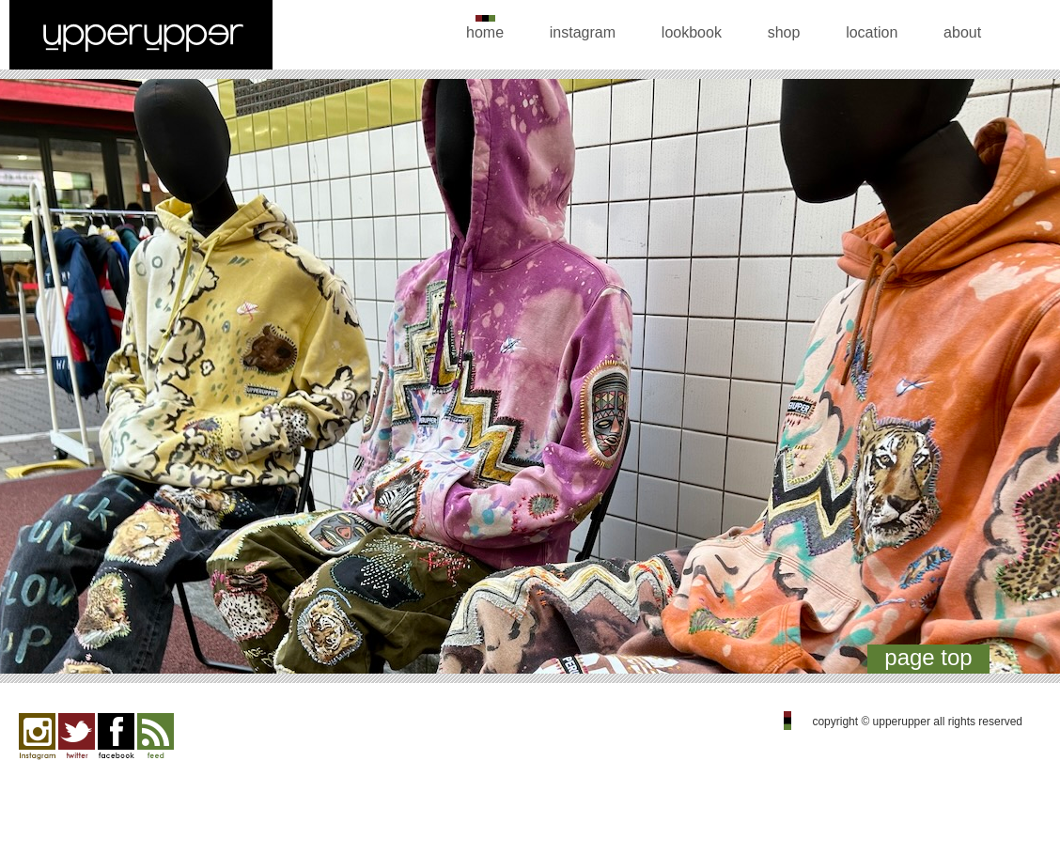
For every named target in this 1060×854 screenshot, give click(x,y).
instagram (583, 32)
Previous (36, 381)
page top (928, 657)
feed (155, 736)
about (962, 32)
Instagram (37, 736)
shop (784, 32)
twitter (76, 736)
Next (1024, 381)
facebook (116, 736)
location (871, 32)
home (485, 32)
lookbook (692, 32)
